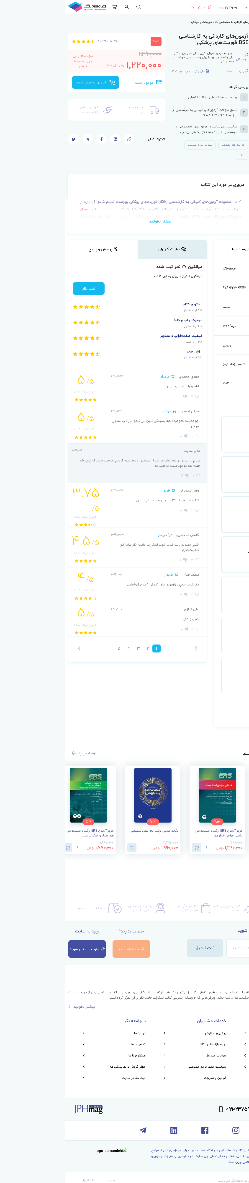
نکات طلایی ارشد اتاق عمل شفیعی (89, 831)
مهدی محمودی (160, 53)
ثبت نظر (23, 288)
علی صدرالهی (124, 53)
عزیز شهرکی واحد (140, 57)
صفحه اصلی (240, 22)
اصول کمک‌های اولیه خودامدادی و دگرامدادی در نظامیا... (219, 833)
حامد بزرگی (162, 61)
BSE (177, 155)
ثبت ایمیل (140, 947)
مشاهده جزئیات (197, 447)
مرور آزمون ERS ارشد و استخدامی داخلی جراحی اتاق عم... (154, 833)
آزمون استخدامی (218, 22)
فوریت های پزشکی (168, 144)
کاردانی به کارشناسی (135, 144)
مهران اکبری (142, 53)
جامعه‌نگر (164, 268)
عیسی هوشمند (119, 57)
